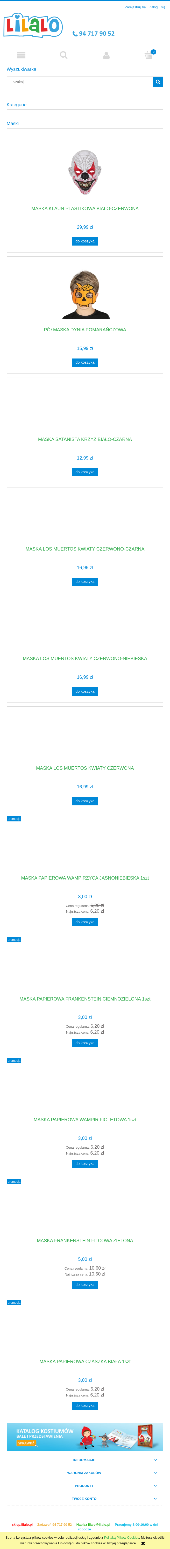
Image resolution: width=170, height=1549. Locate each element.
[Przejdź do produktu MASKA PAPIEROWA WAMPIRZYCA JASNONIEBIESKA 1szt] (85, 847)
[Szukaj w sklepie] (81, 82)
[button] (21, 55)
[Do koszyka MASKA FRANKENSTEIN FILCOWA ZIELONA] (85, 1285)
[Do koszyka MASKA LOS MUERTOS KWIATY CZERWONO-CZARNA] (85, 582)
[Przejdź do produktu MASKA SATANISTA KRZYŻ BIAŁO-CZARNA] (85, 409)
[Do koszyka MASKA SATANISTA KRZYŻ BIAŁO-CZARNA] (85, 472)
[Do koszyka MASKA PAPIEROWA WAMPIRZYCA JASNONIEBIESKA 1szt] (85, 922)
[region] (85, 1437)
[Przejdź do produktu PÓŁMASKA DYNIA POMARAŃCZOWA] (85, 294)
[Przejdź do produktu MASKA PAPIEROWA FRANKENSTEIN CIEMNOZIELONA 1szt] (85, 968)
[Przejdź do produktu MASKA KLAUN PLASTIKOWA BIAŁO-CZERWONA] (85, 172)
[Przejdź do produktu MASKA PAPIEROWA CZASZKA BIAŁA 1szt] (85, 1331)
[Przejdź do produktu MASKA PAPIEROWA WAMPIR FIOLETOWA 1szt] (85, 1089)
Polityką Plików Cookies (121, 1537)
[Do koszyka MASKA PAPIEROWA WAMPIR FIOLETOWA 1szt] (85, 1164)
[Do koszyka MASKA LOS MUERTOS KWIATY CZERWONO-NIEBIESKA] (85, 691)
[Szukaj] (64, 55)
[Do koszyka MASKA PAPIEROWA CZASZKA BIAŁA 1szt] (85, 1406)
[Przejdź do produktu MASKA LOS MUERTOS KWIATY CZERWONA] (85, 738)
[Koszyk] (149, 55)
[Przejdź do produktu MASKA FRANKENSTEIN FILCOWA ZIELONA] (85, 1210)
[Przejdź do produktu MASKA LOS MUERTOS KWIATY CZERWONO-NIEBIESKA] (85, 628)
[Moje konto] (106, 55)
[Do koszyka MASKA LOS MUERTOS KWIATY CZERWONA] (85, 801)
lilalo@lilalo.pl (99, 1525)
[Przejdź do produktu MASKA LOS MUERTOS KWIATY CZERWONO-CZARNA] (85, 518)
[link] (85, 1437)
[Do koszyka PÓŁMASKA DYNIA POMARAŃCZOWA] (85, 362)
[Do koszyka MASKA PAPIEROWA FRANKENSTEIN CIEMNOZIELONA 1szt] (85, 1043)
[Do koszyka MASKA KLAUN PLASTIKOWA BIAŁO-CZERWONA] (85, 241)
